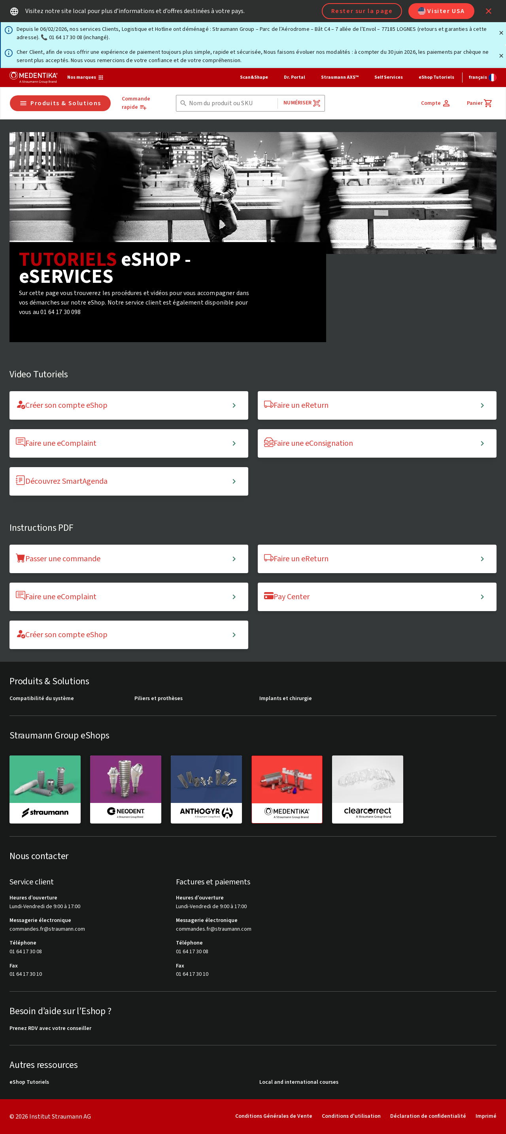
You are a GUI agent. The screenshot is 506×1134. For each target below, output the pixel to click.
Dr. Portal (294, 77)
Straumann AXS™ (340, 77)
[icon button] (489, 11)
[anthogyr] (206, 789)
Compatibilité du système (41, 698)
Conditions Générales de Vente (273, 1116)
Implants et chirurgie (285, 698)
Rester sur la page (362, 11)
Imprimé (486, 1116)
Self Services (388, 77)
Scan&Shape (254, 77)
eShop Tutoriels (436, 77)
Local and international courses (298, 1082)
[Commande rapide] (142, 103)
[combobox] (232, 103)
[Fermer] (501, 33)
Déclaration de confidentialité (428, 1116)
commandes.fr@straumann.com (47, 929)
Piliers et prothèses (158, 698)
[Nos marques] (85, 77)
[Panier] (480, 103)
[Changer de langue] (483, 77)
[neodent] (125, 789)
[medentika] (287, 789)
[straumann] (45, 789)
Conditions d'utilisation (351, 1116)
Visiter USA (441, 11)
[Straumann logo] (33, 77)
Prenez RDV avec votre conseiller (50, 1028)
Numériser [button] (301, 103)
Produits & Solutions (60, 103)
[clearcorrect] (367, 789)
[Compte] (436, 103)
